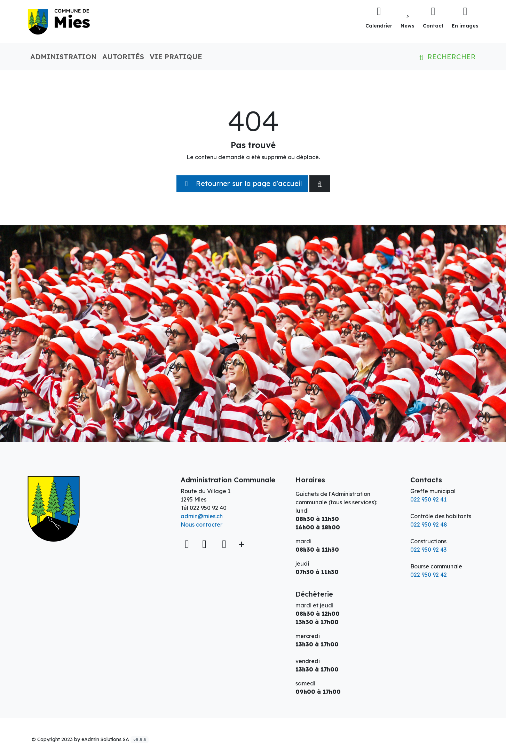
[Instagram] (224, 544)
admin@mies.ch (202, 516)
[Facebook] (205, 544)
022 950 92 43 (428, 549)
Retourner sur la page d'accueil (242, 183)
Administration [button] (63, 56)
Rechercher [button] (446, 56)
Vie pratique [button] (176, 56)
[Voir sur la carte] (188, 543)
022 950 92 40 (208, 507)
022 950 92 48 (428, 524)
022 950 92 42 (428, 574)
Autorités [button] (123, 56)
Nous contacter (201, 524)
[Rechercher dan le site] (319, 183)
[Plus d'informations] (241, 543)
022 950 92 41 (428, 499)
